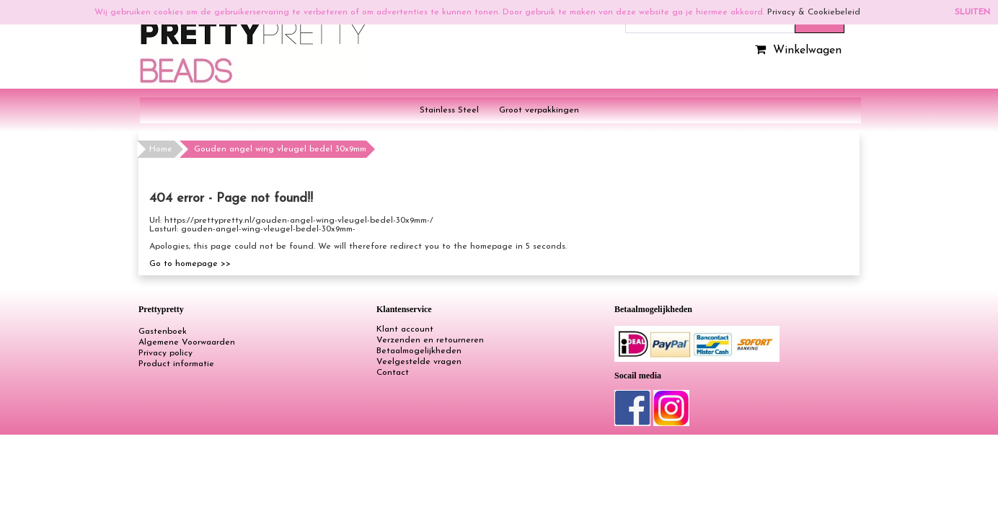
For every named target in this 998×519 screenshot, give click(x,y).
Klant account (404, 329)
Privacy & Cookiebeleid (813, 12)
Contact (392, 372)
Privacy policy (165, 353)
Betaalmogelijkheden (419, 351)
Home (160, 149)
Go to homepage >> (190, 264)
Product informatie (176, 364)
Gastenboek (162, 331)
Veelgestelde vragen (419, 362)
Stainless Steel (449, 110)
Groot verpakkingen (539, 110)
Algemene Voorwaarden (186, 342)
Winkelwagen (796, 50)
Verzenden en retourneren (430, 340)
